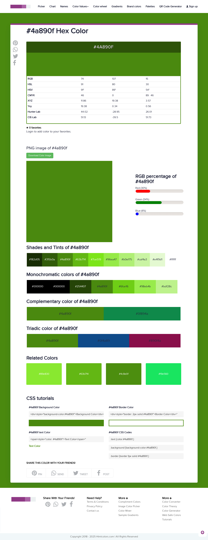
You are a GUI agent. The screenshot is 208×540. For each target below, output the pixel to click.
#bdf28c (167, 286)
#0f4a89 (104, 341)
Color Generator (171, 510)
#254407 (80, 286)
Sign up (192, 6)
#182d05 (34, 259)
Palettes (150, 6)
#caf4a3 (142, 259)
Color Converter (171, 501)
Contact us (93, 510)
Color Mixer (124, 510)
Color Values (80, 6)
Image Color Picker (129, 506)
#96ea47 (111, 259)
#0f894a (142, 314)
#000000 (37, 286)
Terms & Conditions (98, 501)
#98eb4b (145, 286)
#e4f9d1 (157, 259)
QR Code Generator (170, 6)
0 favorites (33, 127)
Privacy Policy (94, 506)
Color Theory (169, 506)
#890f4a (155, 341)
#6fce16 (123, 286)
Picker (41, 6)
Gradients (116, 6)
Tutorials (167, 519)
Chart (52, 6)
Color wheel (100, 6)
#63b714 (80, 259)
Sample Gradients (128, 515)
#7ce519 (96, 259)
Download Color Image (39, 155)
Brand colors (134, 6)
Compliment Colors (129, 501)
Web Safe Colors (171, 515)
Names (64, 6)
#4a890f (65, 259)
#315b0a (50, 259)
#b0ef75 (127, 259)
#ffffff (172, 259)
